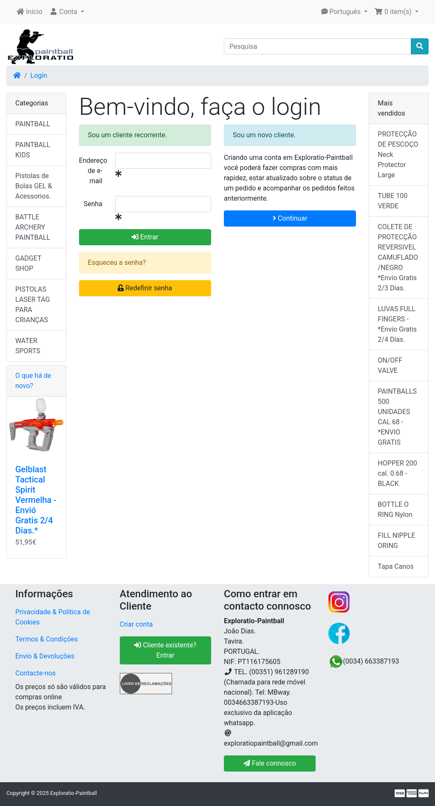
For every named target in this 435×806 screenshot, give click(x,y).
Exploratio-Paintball (73, 793)
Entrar (145, 237)
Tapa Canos (395, 566)
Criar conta (136, 624)
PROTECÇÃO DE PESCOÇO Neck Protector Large (398, 154)
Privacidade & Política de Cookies (52, 617)
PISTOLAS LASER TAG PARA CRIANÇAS (32, 304)
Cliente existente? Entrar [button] (165, 650)
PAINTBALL (32, 124)
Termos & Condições (46, 639)
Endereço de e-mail (93, 170)
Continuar (290, 218)
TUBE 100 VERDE (392, 201)
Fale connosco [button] (269, 763)
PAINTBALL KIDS (32, 150)
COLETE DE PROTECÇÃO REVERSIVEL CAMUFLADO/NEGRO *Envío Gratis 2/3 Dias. (398, 257)
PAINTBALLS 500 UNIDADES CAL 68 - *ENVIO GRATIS (397, 416)
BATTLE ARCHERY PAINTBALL (32, 227)
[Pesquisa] (317, 46)
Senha (93, 204)
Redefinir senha (145, 288)
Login (39, 75)
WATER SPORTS (27, 346)
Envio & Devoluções (44, 656)
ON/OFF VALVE (390, 365)
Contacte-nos (35, 673)
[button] (67, 11)
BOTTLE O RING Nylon (395, 509)
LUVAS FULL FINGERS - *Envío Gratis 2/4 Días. (397, 324)
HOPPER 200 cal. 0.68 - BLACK (397, 473)
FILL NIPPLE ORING (396, 540)
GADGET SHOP (28, 263)
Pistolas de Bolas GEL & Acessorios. (33, 186)
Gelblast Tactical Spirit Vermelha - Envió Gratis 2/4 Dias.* (35, 500)
